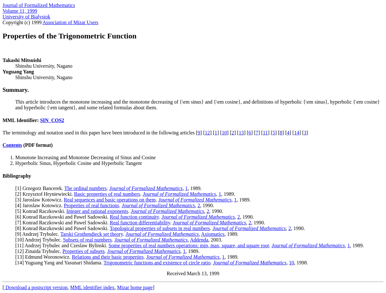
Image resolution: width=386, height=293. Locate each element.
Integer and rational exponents (97, 211)
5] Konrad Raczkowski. (41, 211)
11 (265, 132)
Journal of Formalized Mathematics (39, 5)
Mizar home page (135, 287)
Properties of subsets (83, 251)
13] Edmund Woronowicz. (44, 257)
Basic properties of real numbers (107, 194)
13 (241, 132)
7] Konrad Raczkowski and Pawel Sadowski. (63, 222)
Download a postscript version (35, 287)
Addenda (199, 239)
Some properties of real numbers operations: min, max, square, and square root (188, 245)
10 (224, 132)
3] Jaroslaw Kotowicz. (40, 199)
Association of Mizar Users (71, 22)
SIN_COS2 (52, 120)
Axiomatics (212, 234)
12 (207, 132)
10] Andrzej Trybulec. (40, 239)
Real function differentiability (140, 222)
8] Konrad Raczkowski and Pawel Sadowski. (63, 228)
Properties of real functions (91, 205)
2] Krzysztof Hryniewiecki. (45, 194)
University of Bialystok (26, 16)
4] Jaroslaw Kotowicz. (40, 205)
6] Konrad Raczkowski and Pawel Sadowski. (63, 217)
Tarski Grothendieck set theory (91, 234)
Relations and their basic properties (108, 257)
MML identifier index (92, 287)
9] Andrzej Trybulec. (38, 234)
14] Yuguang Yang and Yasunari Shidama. (60, 262)
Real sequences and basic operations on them (110, 199)
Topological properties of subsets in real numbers (160, 228)
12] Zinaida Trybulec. (39, 251)
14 (296, 132)
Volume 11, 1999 (20, 11)
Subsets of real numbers (87, 239)
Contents (12, 145)
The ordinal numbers (85, 188)
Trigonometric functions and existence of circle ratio (157, 262)
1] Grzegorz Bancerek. (40, 188)
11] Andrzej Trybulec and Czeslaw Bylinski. (62, 245)
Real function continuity (134, 217)
